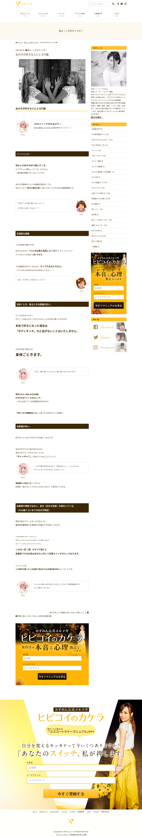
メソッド (61, 14)
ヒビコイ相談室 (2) (98, 166)
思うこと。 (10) (97, 209)
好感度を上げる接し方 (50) (101, 198)
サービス (72, 812)
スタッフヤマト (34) (99, 156)
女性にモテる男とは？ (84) (101, 193)
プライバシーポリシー (62, 835)
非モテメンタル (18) (99, 236)
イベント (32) (96, 150)
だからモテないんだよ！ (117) (102, 140)
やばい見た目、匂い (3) (100, 145)
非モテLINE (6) (97, 230)
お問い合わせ (105, 812)
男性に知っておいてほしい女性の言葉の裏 (33, 616)
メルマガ (96, 812)
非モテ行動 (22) (97, 241)
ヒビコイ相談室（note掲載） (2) (103, 172)
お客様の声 (98, 14)
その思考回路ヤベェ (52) (100, 134)
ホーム (35, 812)
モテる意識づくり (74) (99, 182)
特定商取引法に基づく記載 (78, 835)
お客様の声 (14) (97, 129)
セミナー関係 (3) (97, 161)
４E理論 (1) (95, 246)
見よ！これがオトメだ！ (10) (102, 220)
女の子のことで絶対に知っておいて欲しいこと (69, 612)
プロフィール (24, 14)
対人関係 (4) (96, 204)
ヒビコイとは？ (54, 812)
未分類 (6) (95, 214)
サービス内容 (80, 14)
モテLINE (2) (96, 177)
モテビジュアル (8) (98, 188)
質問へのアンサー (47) (99, 225)
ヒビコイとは (43, 14)
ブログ (116, 14)
